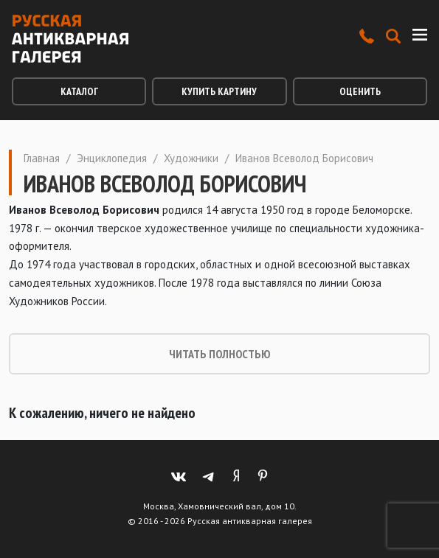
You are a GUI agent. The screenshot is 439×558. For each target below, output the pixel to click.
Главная (42, 158)
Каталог (79, 91)
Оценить (360, 91)
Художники (191, 158)
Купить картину (219, 91)
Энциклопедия (112, 158)
